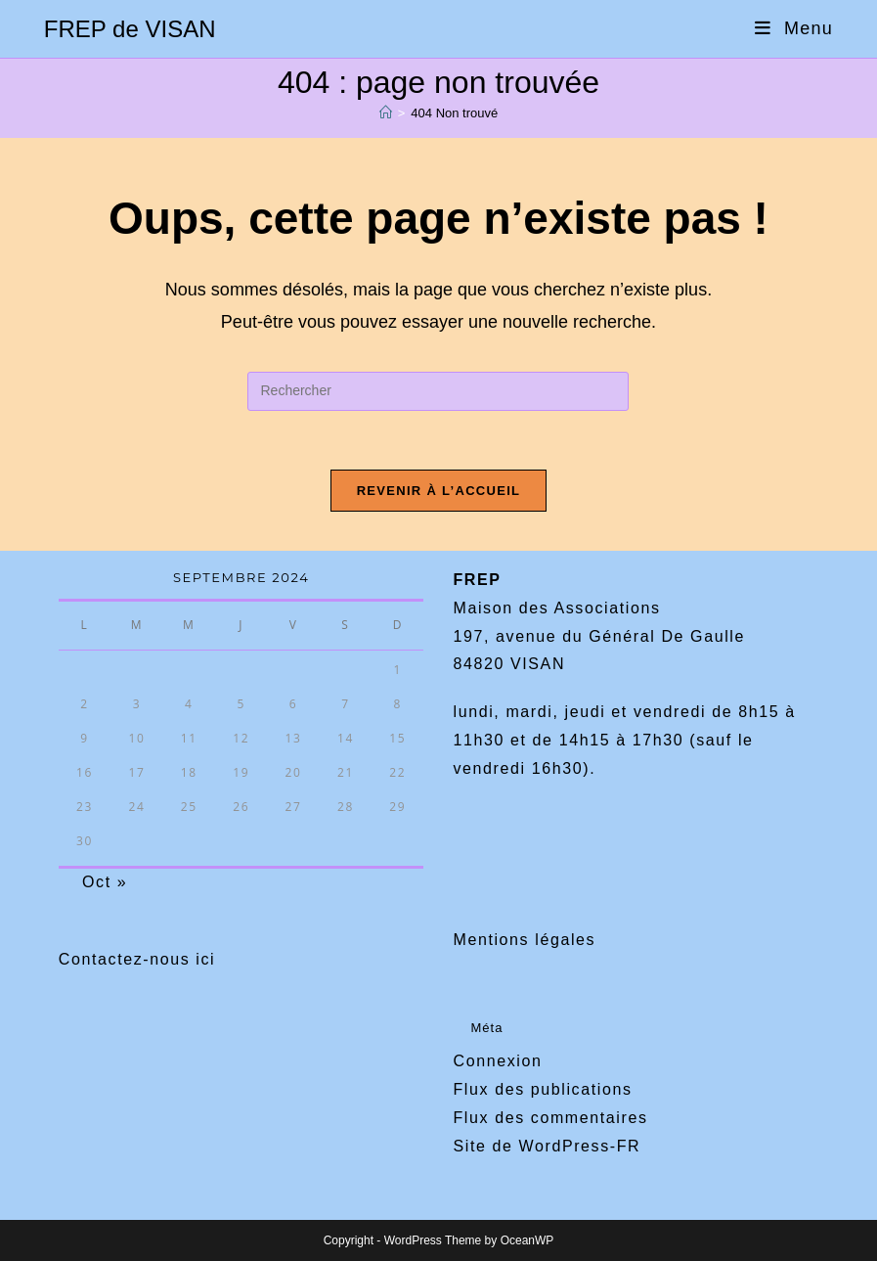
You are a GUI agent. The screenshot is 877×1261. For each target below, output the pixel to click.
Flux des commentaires (550, 1117)
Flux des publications (542, 1089)
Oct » (104, 882)
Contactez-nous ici (137, 959)
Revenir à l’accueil (439, 490)
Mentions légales (524, 939)
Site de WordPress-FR (546, 1146)
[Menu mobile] (794, 28)
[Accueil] (385, 113)
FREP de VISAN (130, 29)
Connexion (497, 1061)
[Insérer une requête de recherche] (438, 391)
